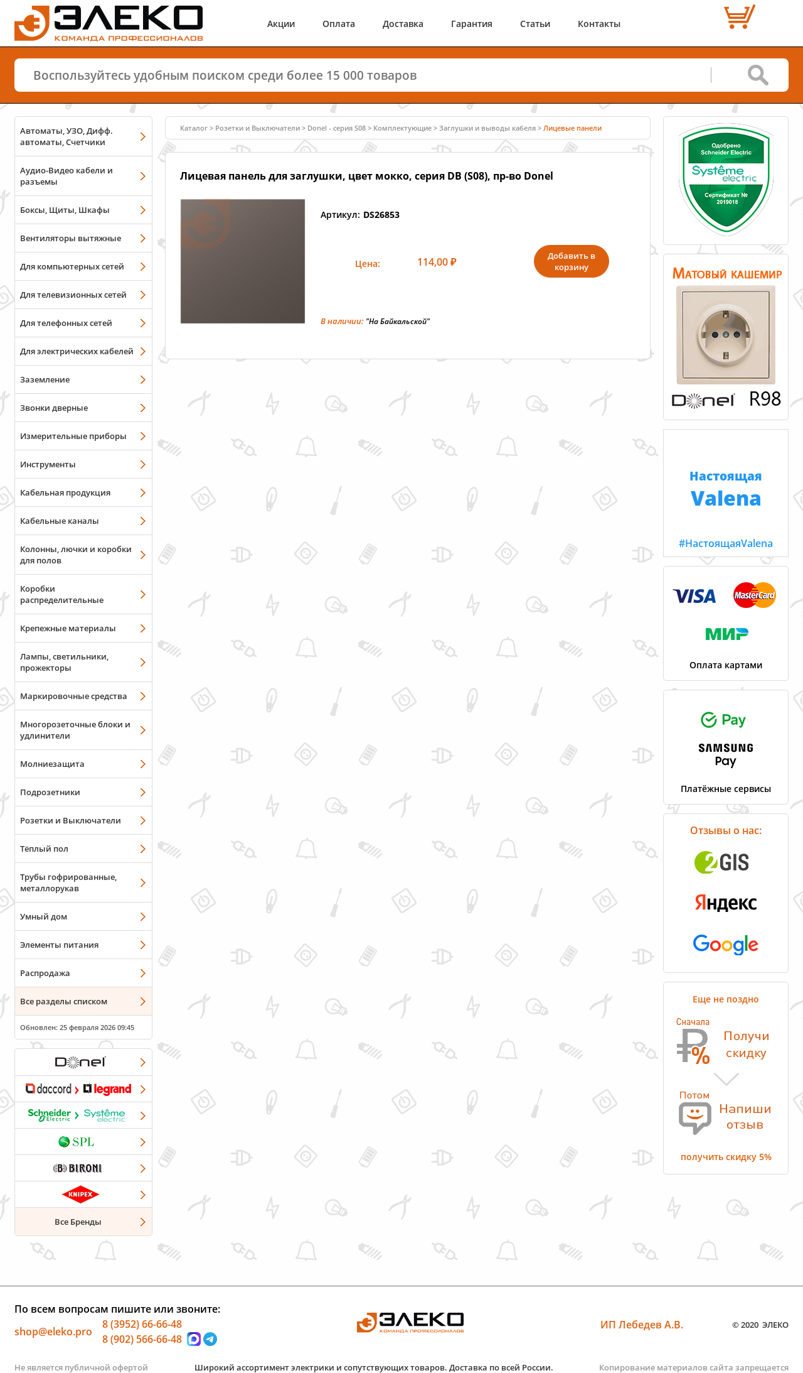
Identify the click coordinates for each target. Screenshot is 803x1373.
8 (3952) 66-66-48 (142, 1324)
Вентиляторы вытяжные (70, 238)
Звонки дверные (54, 407)
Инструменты (48, 464)
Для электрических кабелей (77, 351)
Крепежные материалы (68, 628)
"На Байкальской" (398, 321)
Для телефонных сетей (66, 322)
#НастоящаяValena (726, 490)
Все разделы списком (63, 1001)
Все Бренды (78, 1221)
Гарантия (471, 24)
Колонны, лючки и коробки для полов (76, 554)
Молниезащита (52, 763)
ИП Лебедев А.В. (641, 1325)
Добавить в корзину (571, 261)
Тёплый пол (44, 848)
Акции (281, 24)
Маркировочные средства (73, 696)
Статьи (535, 24)
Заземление (45, 379)
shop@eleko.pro (53, 1331)
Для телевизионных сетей (73, 294)
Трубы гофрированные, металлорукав (68, 882)
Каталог (194, 128)
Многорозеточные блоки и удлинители (75, 730)
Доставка (403, 24)
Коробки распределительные (62, 594)
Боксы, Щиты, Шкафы (65, 209)
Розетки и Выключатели (70, 820)
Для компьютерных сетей (72, 266)
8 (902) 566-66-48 (142, 1339)
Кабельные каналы (59, 520)
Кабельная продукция (65, 492)
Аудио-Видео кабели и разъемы (66, 176)
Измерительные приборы (73, 436)
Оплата (338, 24)
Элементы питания (59, 944)
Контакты (599, 24)
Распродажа (45, 973)
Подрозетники (50, 792)
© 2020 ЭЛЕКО (760, 1324)
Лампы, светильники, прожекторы (64, 662)
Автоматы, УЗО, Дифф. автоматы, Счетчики (66, 136)
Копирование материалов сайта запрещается (694, 1367)
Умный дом (43, 916)
